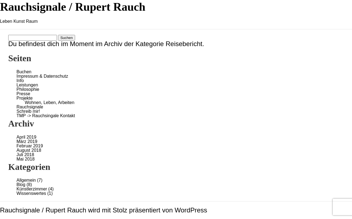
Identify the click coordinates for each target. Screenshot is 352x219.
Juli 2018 (25, 154)
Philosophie (27, 89)
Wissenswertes (31, 193)
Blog (20, 184)
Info (20, 80)
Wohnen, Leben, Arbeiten (49, 102)
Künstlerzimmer (31, 189)
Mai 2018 (25, 159)
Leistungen (27, 85)
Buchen (23, 71)
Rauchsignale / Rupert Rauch (72, 7)
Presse (23, 93)
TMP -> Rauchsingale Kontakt (45, 115)
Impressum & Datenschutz (42, 76)
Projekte (24, 98)
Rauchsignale (29, 107)
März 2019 (26, 141)
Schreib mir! (28, 111)
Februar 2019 (29, 146)
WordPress (191, 210)
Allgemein (26, 180)
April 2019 (26, 137)
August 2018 (28, 150)
